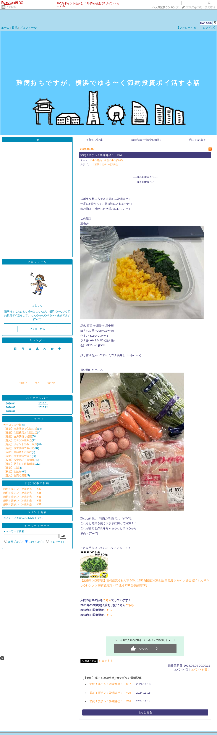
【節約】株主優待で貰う (17, 456)
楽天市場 (210, 7)
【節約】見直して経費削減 (18, 463)
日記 (15, 27)
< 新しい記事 (94, 139)
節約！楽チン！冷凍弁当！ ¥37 (22, 488)
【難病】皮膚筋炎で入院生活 (20, 428)
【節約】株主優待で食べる (18, 448)
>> (165, 7)
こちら (107, 600)
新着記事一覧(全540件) (145, 139)
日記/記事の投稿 (37, 483)
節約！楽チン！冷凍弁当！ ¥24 (101, 155)
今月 (37, 382)
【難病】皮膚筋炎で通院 (17, 436)
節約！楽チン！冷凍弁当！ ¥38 (22, 496)
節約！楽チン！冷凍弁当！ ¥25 (22, 492)
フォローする (37, 329)
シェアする (106, 660)
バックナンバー (37, 397)
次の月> (51, 382)
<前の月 (23, 382)
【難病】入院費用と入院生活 (20, 432)
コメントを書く (200, 669)
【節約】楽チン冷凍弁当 (17, 440)
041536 (206, 23)
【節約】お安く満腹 (15, 475)
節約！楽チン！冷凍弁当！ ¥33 (22, 500)
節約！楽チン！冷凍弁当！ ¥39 (22, 504)
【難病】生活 (11, 467)
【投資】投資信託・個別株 (18, 459)
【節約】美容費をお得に (17, 452)
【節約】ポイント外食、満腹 (20, 444)
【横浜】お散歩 (12, 471)
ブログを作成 (194, 7)
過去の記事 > (197, 139)
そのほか (11, 6)
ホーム (5, 27)
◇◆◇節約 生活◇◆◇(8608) (106, 160)
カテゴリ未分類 (12, 424)
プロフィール (28, 27)
